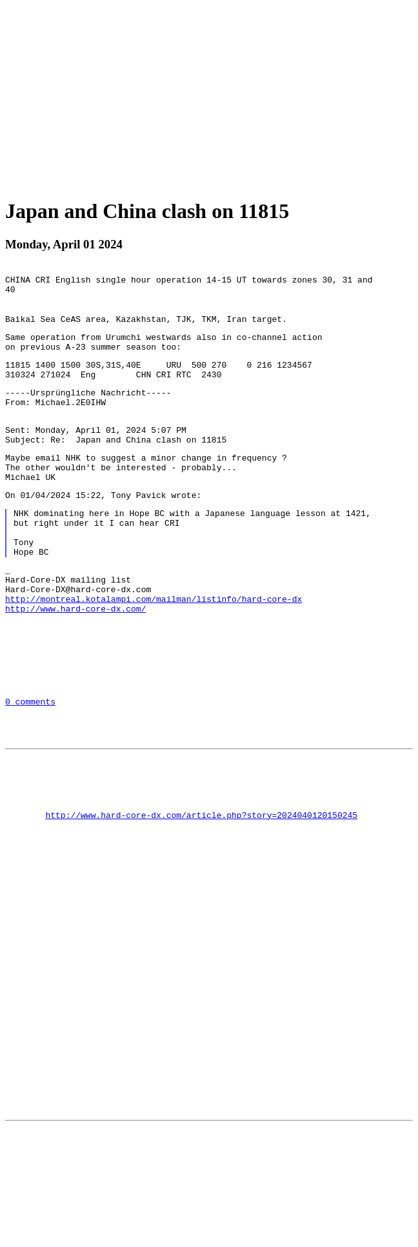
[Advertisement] (211, 95)
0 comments (30, 767)
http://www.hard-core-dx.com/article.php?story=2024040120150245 (201, 898)
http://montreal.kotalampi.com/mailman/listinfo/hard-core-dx (153, 649)
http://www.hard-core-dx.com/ (75, 660)
